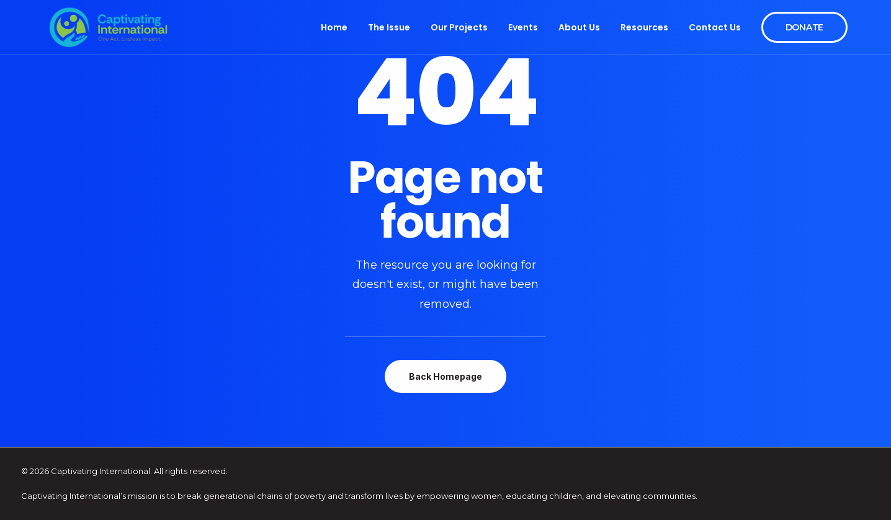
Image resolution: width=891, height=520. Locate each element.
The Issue (389, 27)
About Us (579, 27)
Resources (644, 27)
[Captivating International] (108, 27)
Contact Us (715, 27)
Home (334, 27)
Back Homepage (445, 376)
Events (523, 27)
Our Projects (459, 27)
